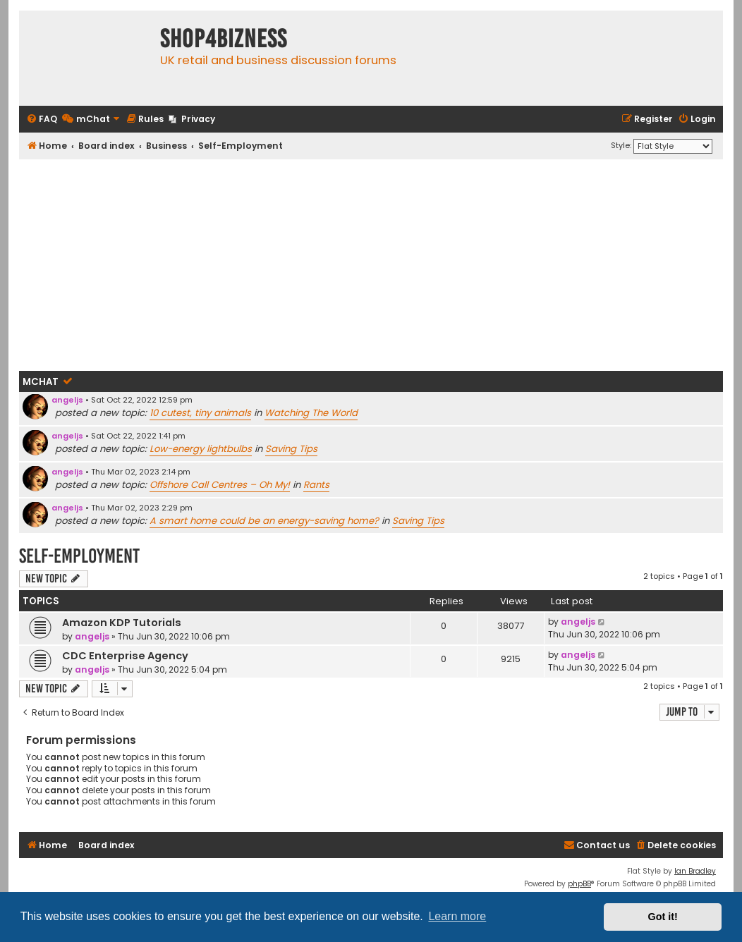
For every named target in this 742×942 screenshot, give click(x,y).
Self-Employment (79, 556)
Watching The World (311, 413)
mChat (41, 382)
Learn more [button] (457, 916)
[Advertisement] (371, 265)
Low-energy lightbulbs (201, 448)
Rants (316, 484)
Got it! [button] (663, 916)
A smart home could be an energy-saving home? (264, 520)
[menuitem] (41, 119)
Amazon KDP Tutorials (121, 623)
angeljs (67, 399)
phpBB (579, 884)
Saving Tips (291, 448)
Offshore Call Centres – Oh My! (220, 484)
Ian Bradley (695, 871)
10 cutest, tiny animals (200, 413)
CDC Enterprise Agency (125, 656)
